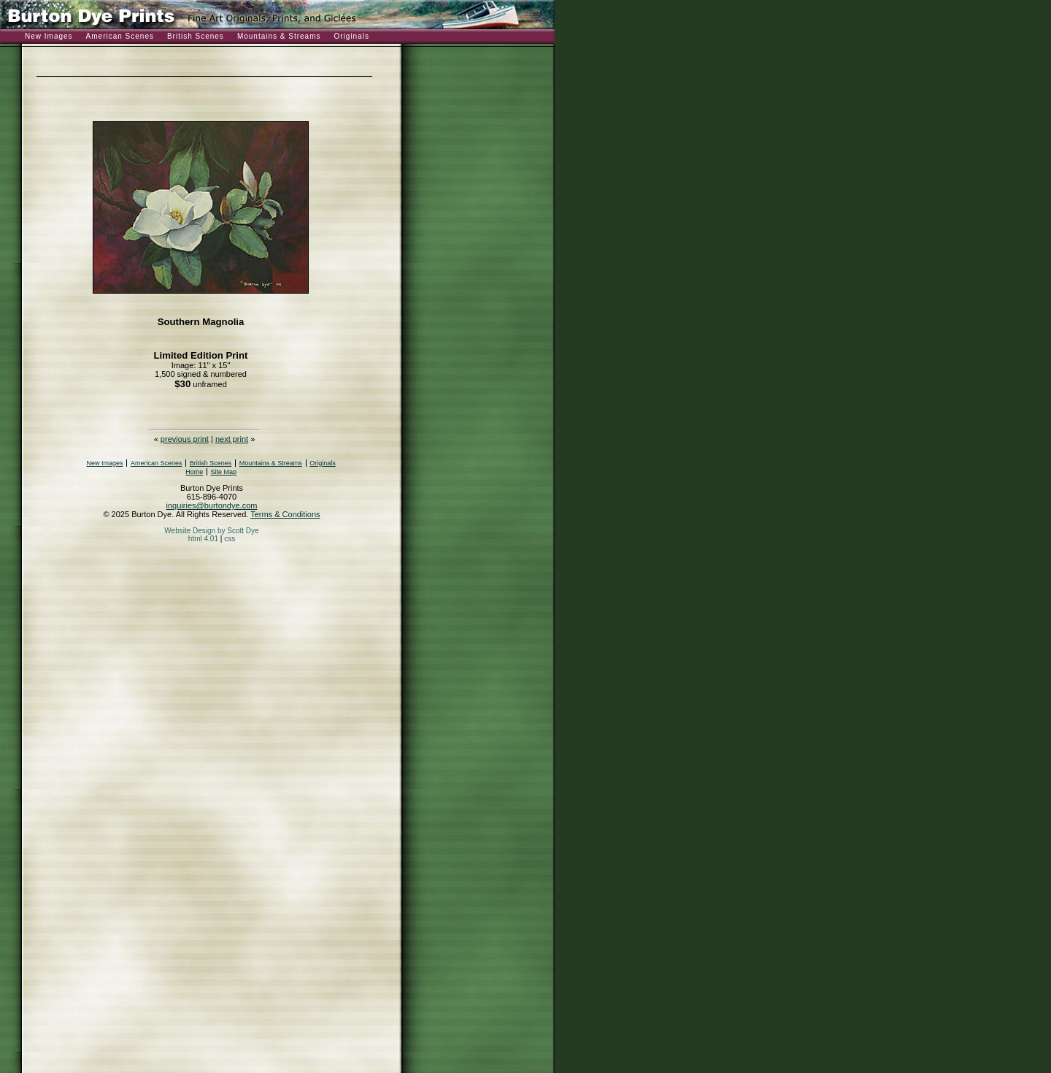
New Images (49, 36)
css (229, 539)
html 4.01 (203, 539)
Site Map (224, 472)
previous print (185, 439)
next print (231, 439)
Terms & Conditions (285, 514)
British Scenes (195, 36)
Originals (351, 36)
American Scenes (120, 36)
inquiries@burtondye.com (212, 505)
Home (194, 472)
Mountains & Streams (279, 36)
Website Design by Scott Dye (211, 531)
